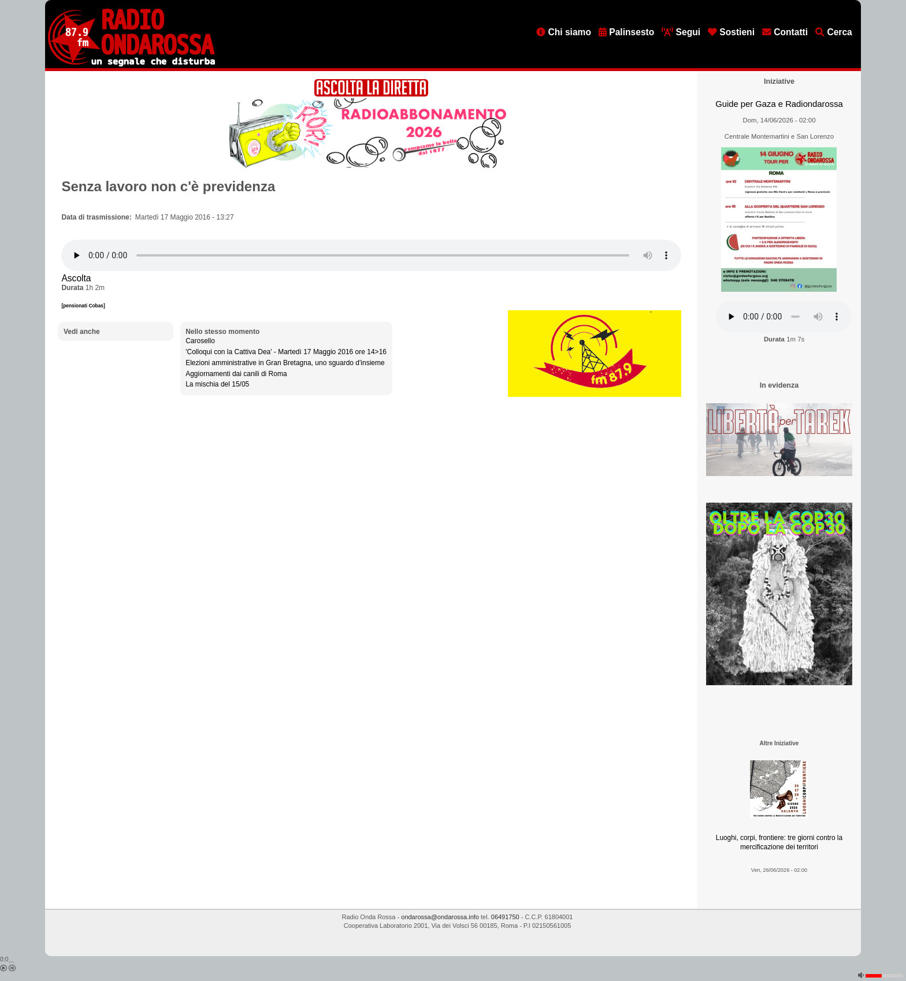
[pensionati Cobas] (83, 306)
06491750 (505, 916)
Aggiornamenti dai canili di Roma (236, 374)
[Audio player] (371, 255)
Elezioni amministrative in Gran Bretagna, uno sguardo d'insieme (284, 363)
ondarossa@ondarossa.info (440, 916)
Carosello (200, 341)
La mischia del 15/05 (217, 384)
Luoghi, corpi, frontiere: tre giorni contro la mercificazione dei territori (779, 843)
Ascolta (76, 278)
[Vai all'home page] (131, 64)
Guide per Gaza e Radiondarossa (779, 104)
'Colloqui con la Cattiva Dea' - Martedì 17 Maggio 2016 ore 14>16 (286, 352)
